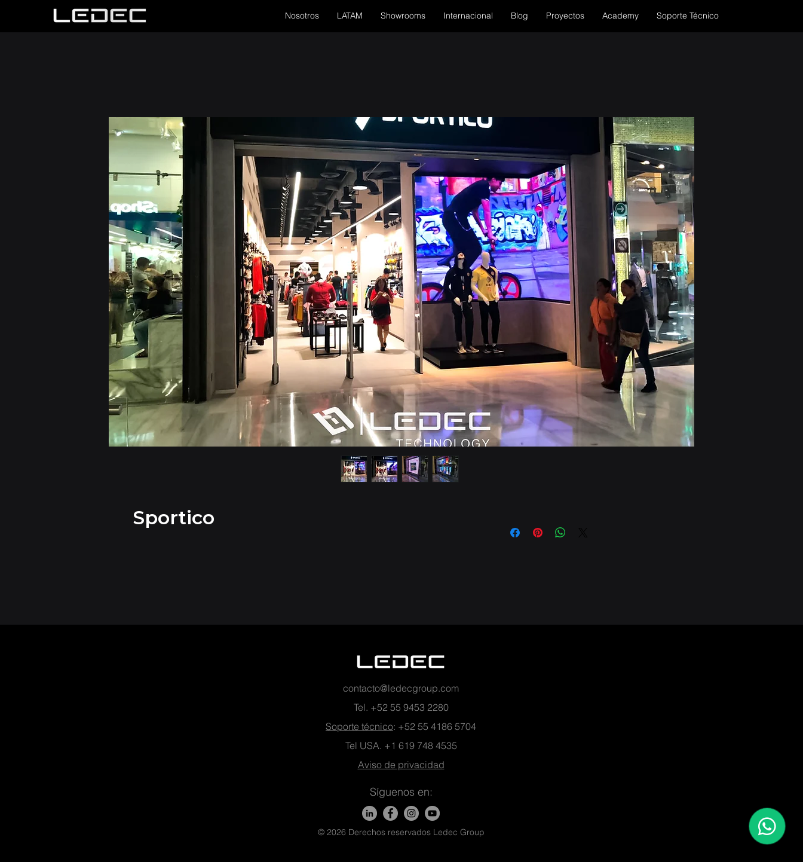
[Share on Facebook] (515, 532)
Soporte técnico (359, 726)
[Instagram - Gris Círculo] (411, 813)
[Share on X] (583, 532)
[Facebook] (390, 813)
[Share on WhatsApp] (560, 532)
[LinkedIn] (369, 813)
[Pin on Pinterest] (538, 532)
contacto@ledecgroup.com (401, 688)
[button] (302, 15)
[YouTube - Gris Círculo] (432, 813)
